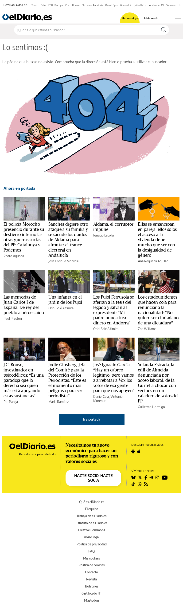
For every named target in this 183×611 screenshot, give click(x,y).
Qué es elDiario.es (91, 502)
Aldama (75, 5)
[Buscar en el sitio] (86, 30)
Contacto (91, 572)
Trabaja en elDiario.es (91, 516)
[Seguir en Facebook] (145, 477)
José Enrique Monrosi (63, 261)
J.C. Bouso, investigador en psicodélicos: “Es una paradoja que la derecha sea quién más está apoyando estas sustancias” (24, 380)
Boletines (91, 586)
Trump (34, 5)
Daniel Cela (101, 396)
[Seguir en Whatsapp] (140, 484)
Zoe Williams (147, 329)
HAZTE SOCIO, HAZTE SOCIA (93, 478)
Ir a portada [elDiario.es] (91, 419)
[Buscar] (163, 30)
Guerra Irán (126, 5)
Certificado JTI (91, 593)
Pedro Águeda (14, 256)
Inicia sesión (151, 18)
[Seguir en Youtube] (165, 477)
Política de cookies (91, 565)
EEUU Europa (55, 5)
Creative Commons (91, 530)
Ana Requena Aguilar (153, 261)
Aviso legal (91, 537)
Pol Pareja (11, 402)
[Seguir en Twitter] (140, 477)
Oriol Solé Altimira (61, 308)
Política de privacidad (92, 544)
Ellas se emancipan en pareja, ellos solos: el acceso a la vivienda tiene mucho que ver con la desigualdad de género (158, 240)
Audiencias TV (156, 5)
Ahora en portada (19, 188)
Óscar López (111, 5)
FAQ (91, 551)
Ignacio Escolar (103, 235)
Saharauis (171, 5)
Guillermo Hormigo (151, 407)
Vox (67, 5)
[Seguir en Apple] (138, 451)
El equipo (91, 509)
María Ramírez (58, 402)
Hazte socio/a (130, 18)
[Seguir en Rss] (146, 484)
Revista (91, 579)
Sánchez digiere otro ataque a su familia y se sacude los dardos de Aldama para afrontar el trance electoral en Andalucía (68, 240)
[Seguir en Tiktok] (133, 484)
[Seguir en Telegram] (151, 477)
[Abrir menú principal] (178, 17)
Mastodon (91, 600)
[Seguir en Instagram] (157, 477)
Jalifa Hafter (141, 5)
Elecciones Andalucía (92, 5)
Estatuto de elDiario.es (91, 523)
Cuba (43, 5)
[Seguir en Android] (133, 451)
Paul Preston (13, 318)
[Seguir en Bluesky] (133, 477)
